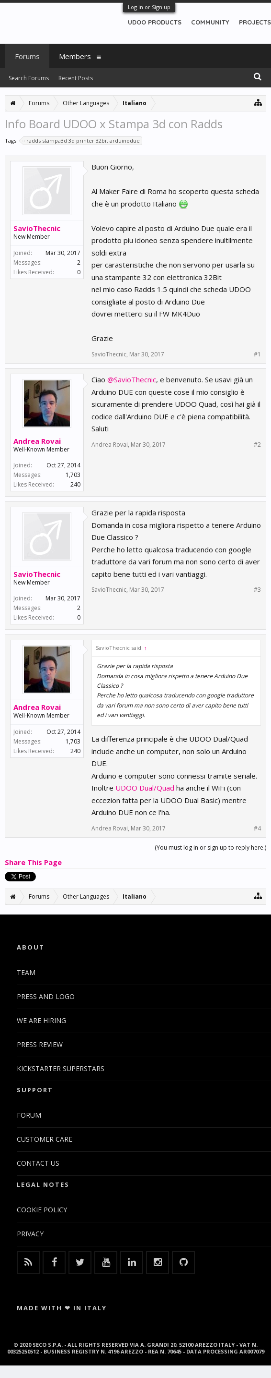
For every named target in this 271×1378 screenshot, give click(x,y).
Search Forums (29, 78)
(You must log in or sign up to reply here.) (210, 847)
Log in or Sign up (149, 7)
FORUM (29, 1115)
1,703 (73, 475)
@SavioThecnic (131, 379)
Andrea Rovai (37, 441)
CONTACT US (38, 1163)
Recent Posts (75, 78)
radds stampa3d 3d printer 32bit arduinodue (81, 140)
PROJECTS (255, 22)
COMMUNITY (210, 22)
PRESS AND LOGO (46, 996)
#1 (257, 354)
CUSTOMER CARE (44, 1139)
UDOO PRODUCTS (154, 22)
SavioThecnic (36, 228)
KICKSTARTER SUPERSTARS (60, 1068)
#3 (257, 590)
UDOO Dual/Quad (144, 788)
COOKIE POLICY (42, 1209)
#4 (257, 828)
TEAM (26, 972)
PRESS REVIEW (40, 1044)
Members (75, 56)
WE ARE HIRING (41, 1020)
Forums (27, 56)
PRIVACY (30, 1233)
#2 (257, 445)
